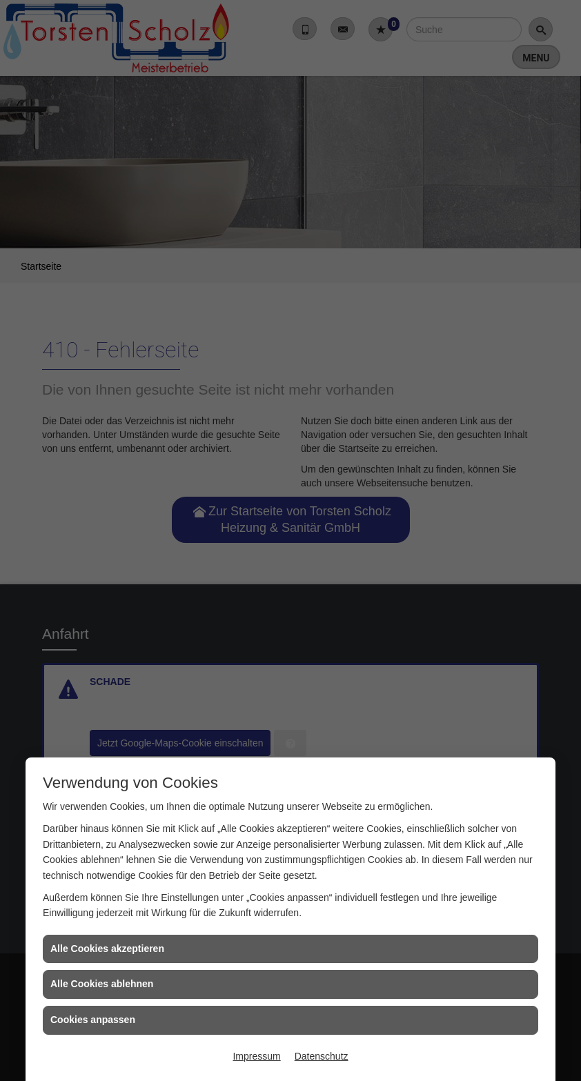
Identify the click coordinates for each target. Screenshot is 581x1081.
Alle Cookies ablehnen (101, 983)
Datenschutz (321, 1056)
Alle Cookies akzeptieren (107, 948)
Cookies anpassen (92, 1019)
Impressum (256, 1056)
